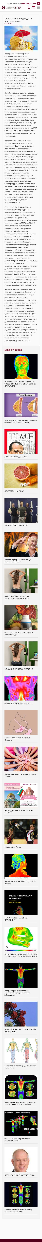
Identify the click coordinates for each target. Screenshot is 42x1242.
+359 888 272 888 (28, 3)
